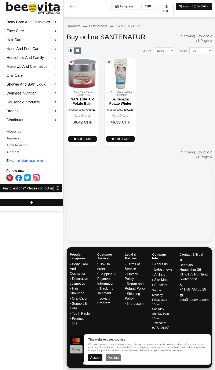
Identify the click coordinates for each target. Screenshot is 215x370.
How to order (17, 145)
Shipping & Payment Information (106, 278)
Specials (160, 285)
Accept (95, 357)
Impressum (16, 138)
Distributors (98, 26)
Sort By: (147, 50)
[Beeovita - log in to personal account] (167, 8)
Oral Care (79, 298)
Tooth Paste (81, 313)
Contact (13, 152)
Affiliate (159, 274)
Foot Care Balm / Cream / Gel (83, 93)
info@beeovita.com (30, 161)
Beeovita (74, 26)
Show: (183, 50)
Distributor (32, 120)
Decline (113, 357)
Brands (32, 111)
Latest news (163, 269)
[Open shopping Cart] (194, 6)
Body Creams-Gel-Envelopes (121, 93)
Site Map (161, 280)
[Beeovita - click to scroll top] (31, 202)
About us (14, 131)
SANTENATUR (128, 26)
